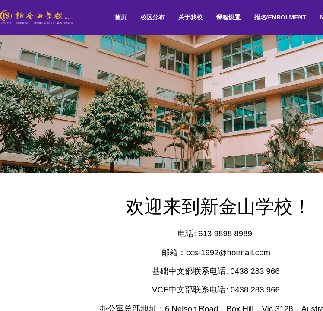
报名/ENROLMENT (280, 17)
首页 (120, 17)
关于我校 (190, 17)
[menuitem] (120, 17)
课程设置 (228, 17)
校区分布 (152, 17)
